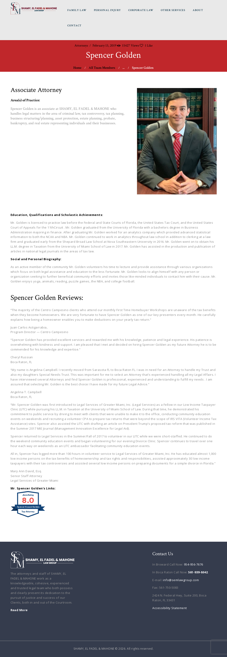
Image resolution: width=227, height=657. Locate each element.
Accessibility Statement (169, 608)
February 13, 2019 (104, 45)
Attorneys (81, 45)
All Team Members (102, 68)
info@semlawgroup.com (181, 580)
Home (77, 68)
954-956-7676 (193, 564)
